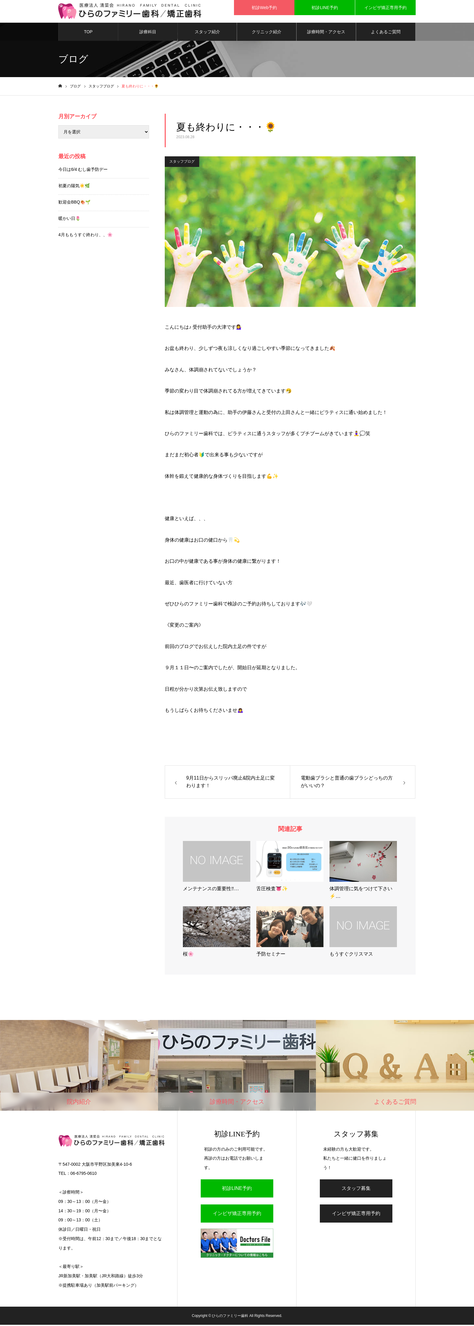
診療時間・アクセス (326, 33)
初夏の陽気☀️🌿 (74, 187)
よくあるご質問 (386, 33)
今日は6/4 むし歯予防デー (83, 170)
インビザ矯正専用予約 (237, 1214)
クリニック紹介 (266, 33)
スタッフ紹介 (207, 33)
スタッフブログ (182, 163)
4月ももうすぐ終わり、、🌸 (85, 236)
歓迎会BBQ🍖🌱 (74, 203)
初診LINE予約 (237, 1189)
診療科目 (147, 33)
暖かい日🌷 (69, 219)
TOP (88, 33)
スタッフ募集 (356, 1189)
